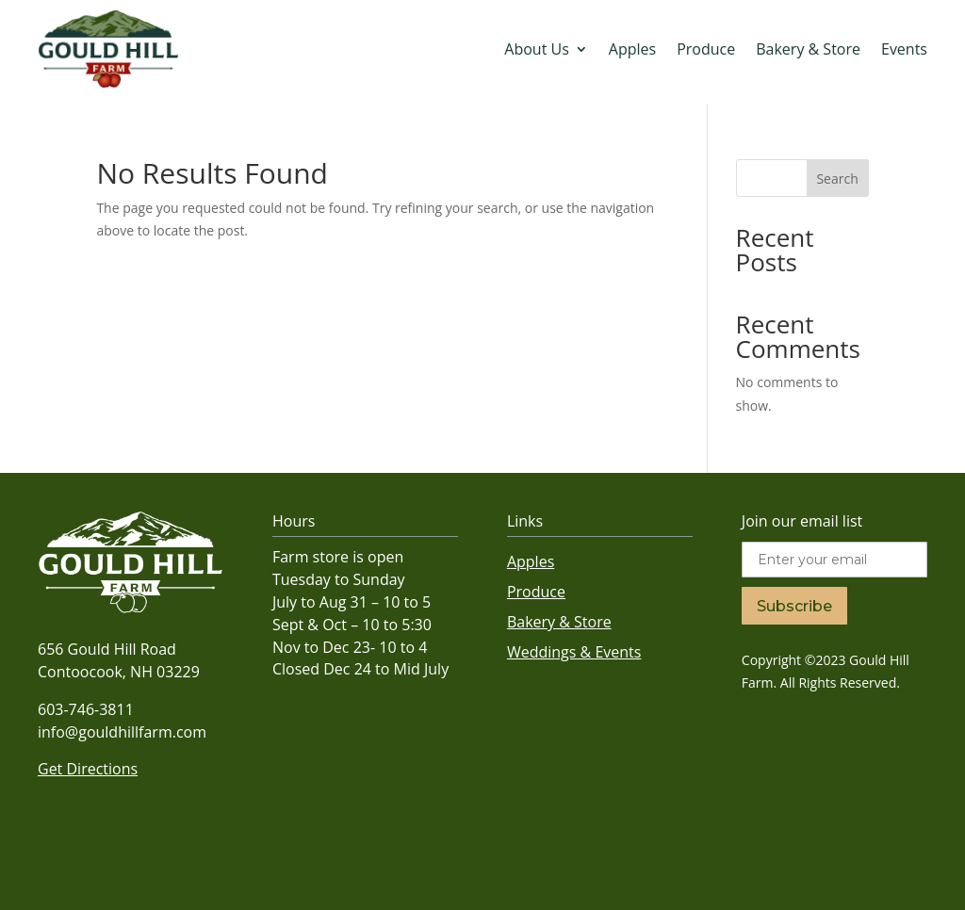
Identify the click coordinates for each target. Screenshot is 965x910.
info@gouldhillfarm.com (122, 732)
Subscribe (794, 606)
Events (904, 49)
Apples (632, 49)
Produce (706, 49)
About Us (536, 49)
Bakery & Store (808, 49)
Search (837, 178)
